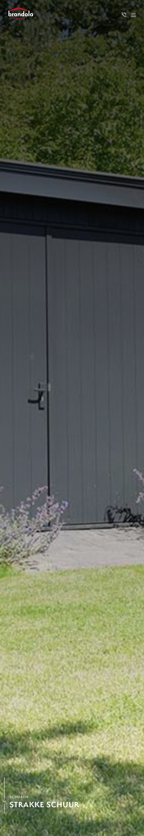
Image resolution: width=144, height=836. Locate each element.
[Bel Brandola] (124, 14)
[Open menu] (133, 15)
